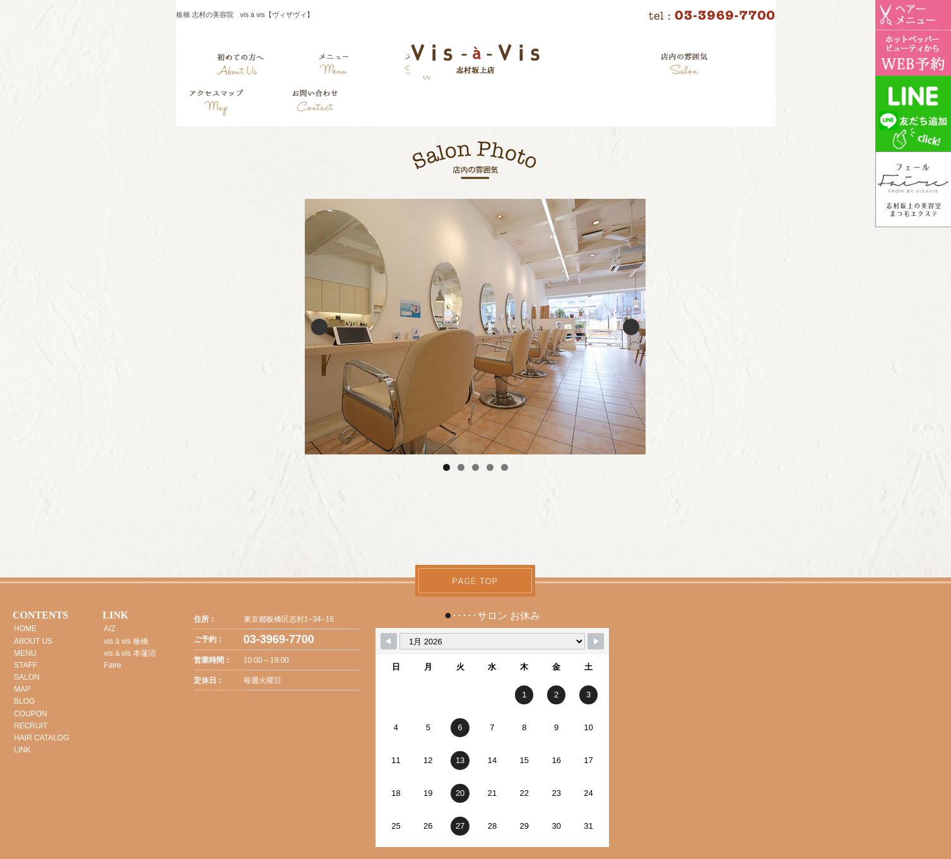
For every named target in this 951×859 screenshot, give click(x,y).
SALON (27, 677)
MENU (25, 653)
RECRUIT (30, 725)
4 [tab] (490, 467)
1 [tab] (446, 467)
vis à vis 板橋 (126, 641)
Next (631, 327)
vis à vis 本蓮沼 (130, 653)
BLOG (24, 701)
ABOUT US (33, 641)
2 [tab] (461, 467)
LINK (22, 749)
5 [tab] (504, 467)
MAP (22, 689)
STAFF (25, 665)
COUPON (30, 713)
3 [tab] (475, 467)
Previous (319, 327)
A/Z (110, 628)
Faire (112, 665)
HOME (25, 628)
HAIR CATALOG (41, 737)
